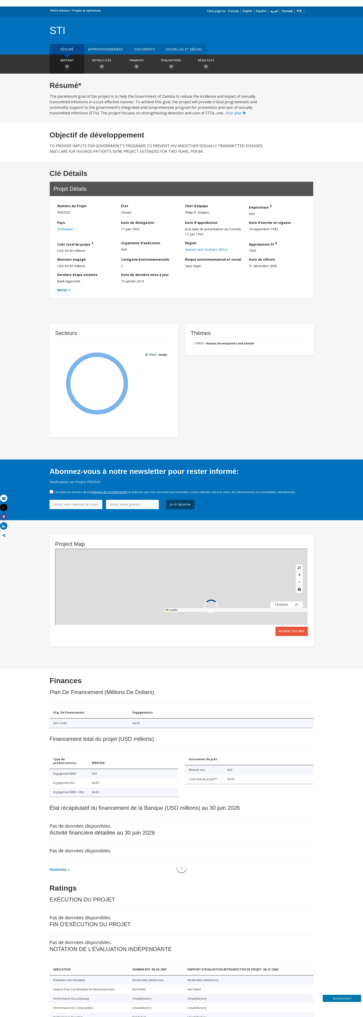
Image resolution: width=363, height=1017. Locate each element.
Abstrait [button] (67, 64)
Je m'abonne (180, 504)
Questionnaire (342, 998)
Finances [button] (136, 64)
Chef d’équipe (196, 206)
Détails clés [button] (101, 64)
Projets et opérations (86, 11)
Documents (144, 49)
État (124, 206)
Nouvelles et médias (184, 49)
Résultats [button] (205, 64)
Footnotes (58, 869)
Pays (61, 222)
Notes (62, 290)
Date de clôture (262, 259)
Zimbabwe (65, 229)
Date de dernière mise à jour (145, 274)
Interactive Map (292, 631)
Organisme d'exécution (140, 243)
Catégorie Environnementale (145, 259)
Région (191, 243)
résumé (66, 49)
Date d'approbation (201, 222)
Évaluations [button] (171, 64)
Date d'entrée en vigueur (270, 222)
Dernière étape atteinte (77, 274)
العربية (274, 11)
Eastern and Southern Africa (206, 249)
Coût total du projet (75, 244)
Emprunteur (260, 207)
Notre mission (59, 11)
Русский (287, 11)
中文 (299, 11)
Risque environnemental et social (213, 259)
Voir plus (236, 113)
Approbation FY (263, 244)
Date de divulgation (137, 222)
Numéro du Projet (72, 206)
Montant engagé (71, 259)
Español (261, 11)
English (247, 11)
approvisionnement (105, 49)
